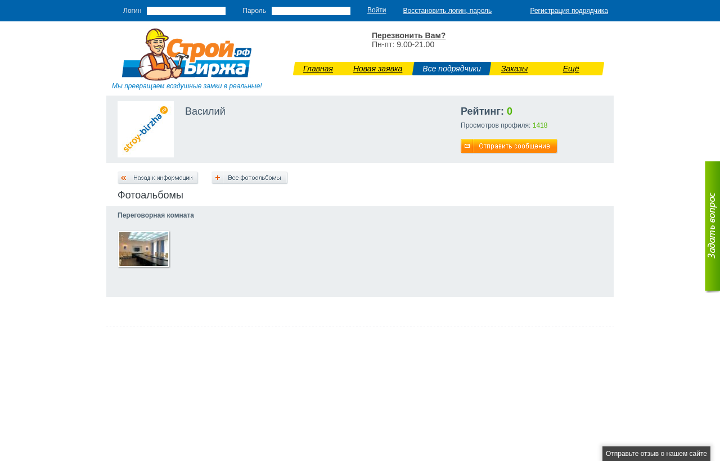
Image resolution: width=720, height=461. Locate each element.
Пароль (254, 11)
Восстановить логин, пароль (447, 11)
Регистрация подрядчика (569, 11)
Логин (132, 11)
